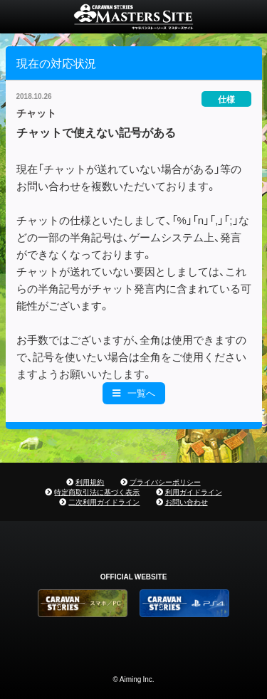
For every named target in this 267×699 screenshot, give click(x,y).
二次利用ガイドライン (104, 501)
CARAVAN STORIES (133, 16)
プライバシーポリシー (165, 481)
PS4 (184, 603)
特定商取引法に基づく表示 (97, 491)
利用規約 (89, 481)
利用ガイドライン (193, 491)
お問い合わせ (186, 501)
